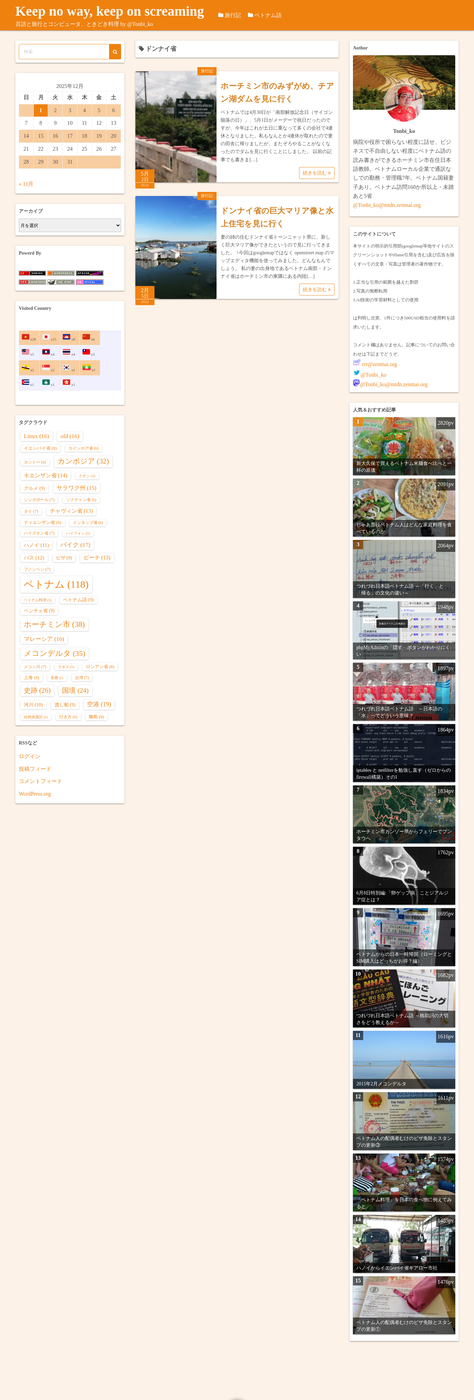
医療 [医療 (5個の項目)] (57, 678)
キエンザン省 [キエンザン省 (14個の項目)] (45, 475)
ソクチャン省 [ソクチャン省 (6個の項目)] (81, 500)
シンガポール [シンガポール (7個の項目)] (39, 499)
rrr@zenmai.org (379, 364)
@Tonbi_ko (373, 375)
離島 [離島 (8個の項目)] (96, 716)
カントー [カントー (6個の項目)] (35, 462)
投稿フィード (35, 769)
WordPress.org (35, 794)
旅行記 (245, 15)
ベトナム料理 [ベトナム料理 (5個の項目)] (37, 600)
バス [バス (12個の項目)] (34, 557)
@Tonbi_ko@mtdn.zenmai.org (387, 205)
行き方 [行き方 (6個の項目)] (68, 717)
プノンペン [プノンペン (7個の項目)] (37, 569)
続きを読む (317, 173)
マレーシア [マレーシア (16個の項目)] (44, 639)
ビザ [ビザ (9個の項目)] (64, 557)
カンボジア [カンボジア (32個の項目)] (83, 461)
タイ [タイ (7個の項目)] (31, 511)
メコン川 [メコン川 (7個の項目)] (35, 666)
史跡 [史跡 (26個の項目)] (37, 690)
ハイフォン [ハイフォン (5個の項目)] (78, 533)
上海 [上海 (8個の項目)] (31, 677)
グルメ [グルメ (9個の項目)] (34, 488)
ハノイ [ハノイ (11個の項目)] (36, 545)
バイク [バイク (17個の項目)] (75, 544)
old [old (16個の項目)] (70, 436)
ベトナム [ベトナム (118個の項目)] (56, 584)
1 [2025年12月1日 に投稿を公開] (41, 110)
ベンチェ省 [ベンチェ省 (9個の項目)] (39, 610)
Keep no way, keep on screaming (117, 11)
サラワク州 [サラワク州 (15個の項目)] (77, 488)
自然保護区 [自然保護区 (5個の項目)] (36, 717)
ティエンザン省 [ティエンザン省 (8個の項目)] (42, 522)
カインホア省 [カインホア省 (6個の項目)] (84, 448)
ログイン (30, 756)
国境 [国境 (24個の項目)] (75, 690)
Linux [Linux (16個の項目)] (36, 436)
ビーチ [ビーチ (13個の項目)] (97, 557)
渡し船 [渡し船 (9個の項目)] (65, 704)
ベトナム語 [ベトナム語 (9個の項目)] (78, 599)
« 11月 (26, 184)
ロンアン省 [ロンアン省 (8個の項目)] (100, 666)
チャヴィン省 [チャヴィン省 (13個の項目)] (71, 511)
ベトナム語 (280, 15)
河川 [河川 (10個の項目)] (33, 704)
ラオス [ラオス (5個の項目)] (66, 667)
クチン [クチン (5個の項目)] (87, 476)
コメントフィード (40, 781)
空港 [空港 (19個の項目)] (99, 704)
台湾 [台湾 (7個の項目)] (82, 677)
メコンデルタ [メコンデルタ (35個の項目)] (54, 653)
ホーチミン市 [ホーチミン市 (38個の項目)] (54, 624)
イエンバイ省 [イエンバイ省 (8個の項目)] (40, 448)
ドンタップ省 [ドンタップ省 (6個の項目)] (88, 523)
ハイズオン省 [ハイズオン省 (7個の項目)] (39, 533)
